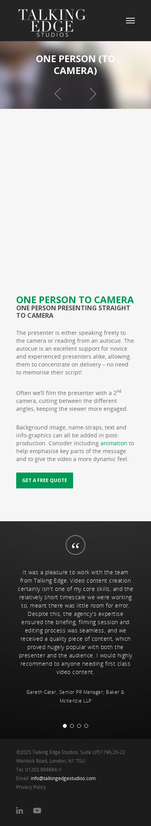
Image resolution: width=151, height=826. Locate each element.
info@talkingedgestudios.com (63, 778)
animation (113, 443)
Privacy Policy (31, 787)
